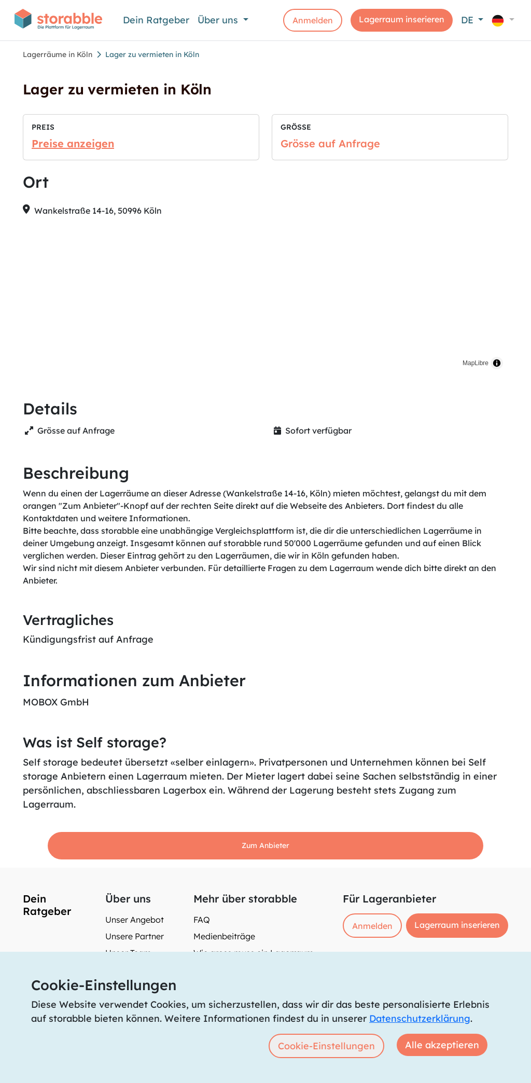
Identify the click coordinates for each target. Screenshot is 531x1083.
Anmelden (312, 20)
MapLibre (475, 363)
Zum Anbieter (265, 845)
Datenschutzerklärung (419, 1018)
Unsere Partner (134, 936)
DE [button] (468, 20)
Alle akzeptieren (442, 1045)
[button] (503, 20)
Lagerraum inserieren (401, 19)
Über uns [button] (219, 20)
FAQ (201, 919)
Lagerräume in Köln (57, 54)
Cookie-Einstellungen (326, 1046)
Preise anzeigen (73, 143)
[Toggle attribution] (497, 363)
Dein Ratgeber (156, 20)
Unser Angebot (134, 919)
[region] (265, 299)
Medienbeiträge (224, 936)
